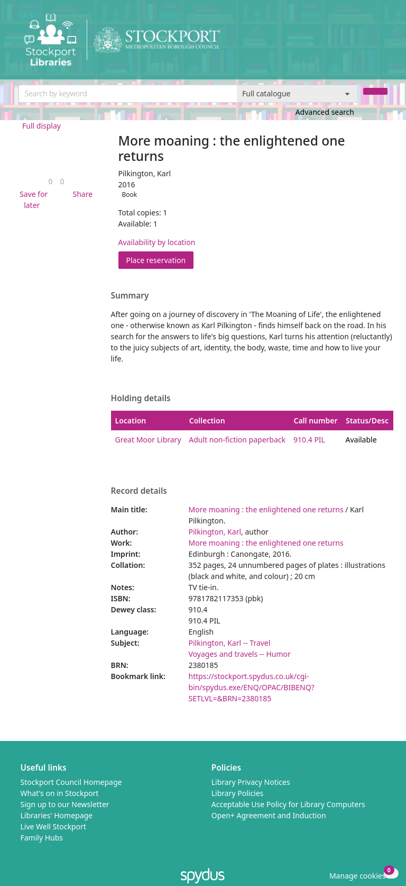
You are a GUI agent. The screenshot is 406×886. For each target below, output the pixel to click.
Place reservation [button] (160, 259)
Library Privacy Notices (250, 782)
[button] (32, 199)
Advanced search (325, 112)
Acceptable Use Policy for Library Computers (288, 804)
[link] (50, 181)
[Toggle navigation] (381, 44)
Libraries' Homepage (57, 815)
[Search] (375, 91)
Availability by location (157, 242)
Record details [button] (139, 491)
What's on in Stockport (60, 793)
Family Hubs (42, 838)
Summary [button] (130, 296)
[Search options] (297, 94)
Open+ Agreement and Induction (268, 815)
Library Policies (237, 793)
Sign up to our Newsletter (65, 804)
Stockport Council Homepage (71, 782)
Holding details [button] (141, 398)
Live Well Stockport (53, 826)
